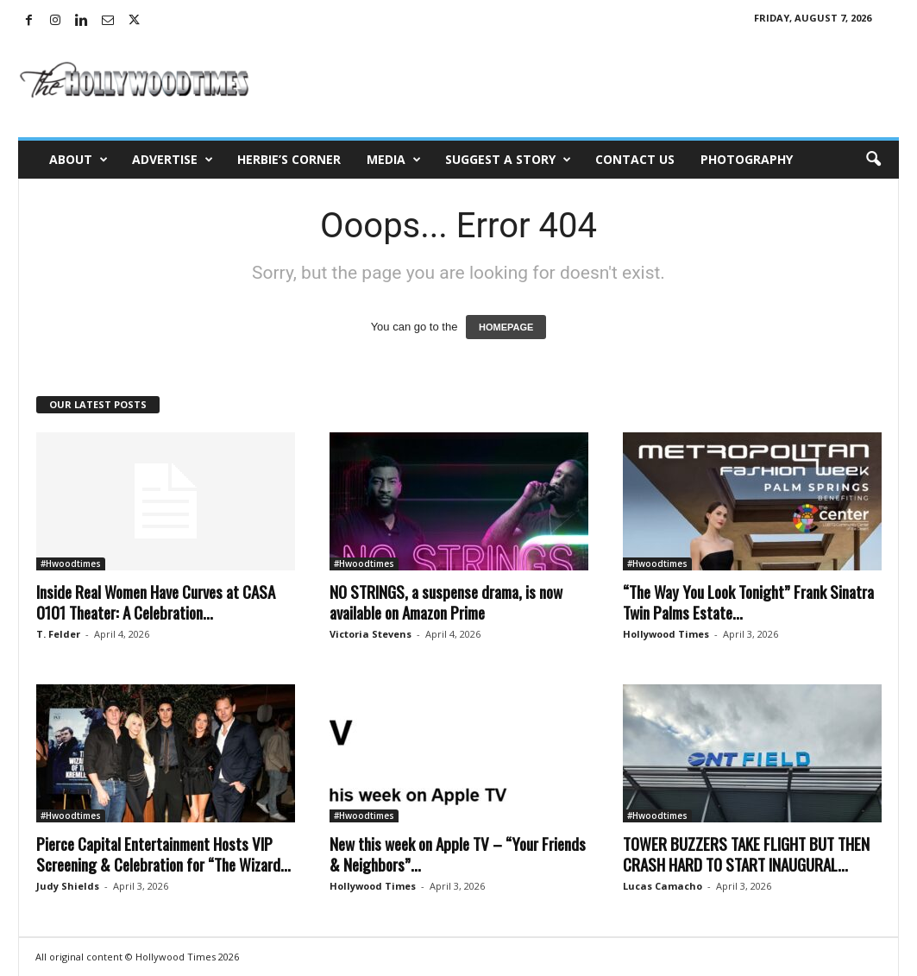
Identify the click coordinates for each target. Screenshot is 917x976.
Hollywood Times (666, 633)
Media (394, 160)
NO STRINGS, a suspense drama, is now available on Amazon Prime (446, 601)
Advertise (172, 160)
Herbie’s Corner (289, 159)
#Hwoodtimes (71, 563)
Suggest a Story (508, 160)
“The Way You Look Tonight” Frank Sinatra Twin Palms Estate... (748, 601)
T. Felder (58, 633)
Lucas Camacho (662, 885)
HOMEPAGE (506, 327)
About (78, 160)
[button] (873, 160)
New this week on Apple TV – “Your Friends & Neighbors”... (458, 853)
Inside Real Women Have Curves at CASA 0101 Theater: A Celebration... (155, 601)
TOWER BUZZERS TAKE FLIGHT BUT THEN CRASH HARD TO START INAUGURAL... (746, 853)
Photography (746, 159)
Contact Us (635, 159)
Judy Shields (67, 885)
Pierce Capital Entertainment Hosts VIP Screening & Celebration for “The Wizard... (163, 853)
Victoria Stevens (370, 633)
